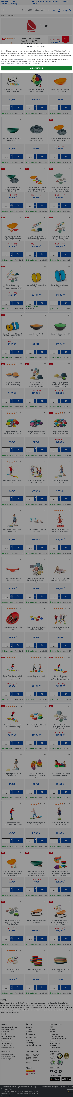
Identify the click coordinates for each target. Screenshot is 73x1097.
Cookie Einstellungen (20, 59)
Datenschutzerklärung (8, 63)
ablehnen (4, 61)
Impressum (36, 63)
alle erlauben (40, 55)
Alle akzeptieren (36, 68)
